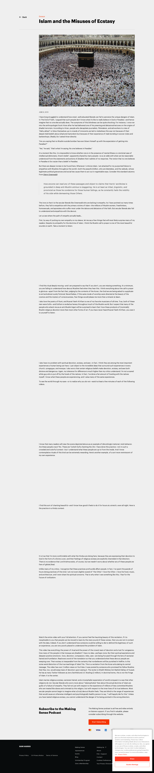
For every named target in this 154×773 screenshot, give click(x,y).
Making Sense (80, 747)
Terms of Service (52, 755)
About (99, 750)
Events (77, 754)
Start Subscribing (99, 722)
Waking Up (100, 747)
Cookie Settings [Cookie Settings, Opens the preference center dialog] (132, 764)
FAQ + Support (102, 754)
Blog (76, 757)
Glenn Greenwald (50, 175)
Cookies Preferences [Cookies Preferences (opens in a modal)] (104, 760)
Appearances (79, 750)
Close (132, 759)
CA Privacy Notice (37, 755)
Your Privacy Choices (105, 763)
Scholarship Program (82, 760)
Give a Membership (82, 763)
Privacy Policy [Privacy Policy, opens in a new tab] (122, 754)
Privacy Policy (24, 755)
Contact (99, 757)
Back (23, 17)
